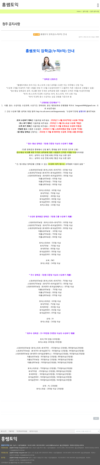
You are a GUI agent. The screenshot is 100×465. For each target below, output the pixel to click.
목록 (96, 418)
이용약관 (11, 431)
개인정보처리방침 (21, 431)
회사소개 (3, 431)
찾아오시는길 (34, 431)
